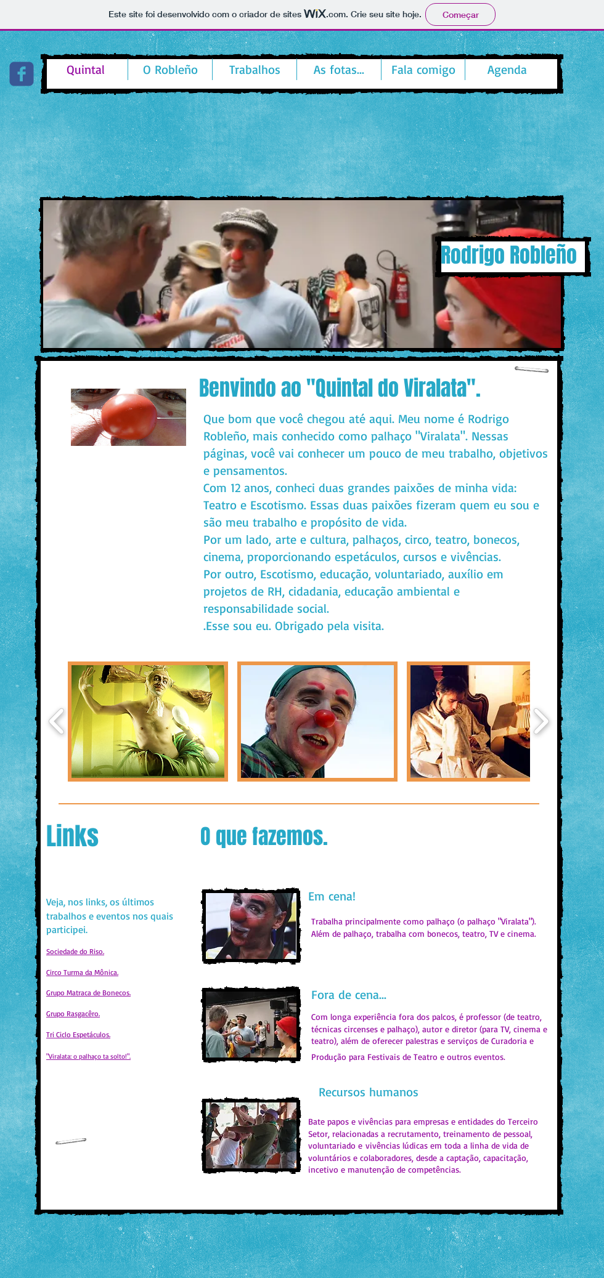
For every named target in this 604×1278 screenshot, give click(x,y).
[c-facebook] (21, 74)
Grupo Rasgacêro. (73, 1013)
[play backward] (57, 722)
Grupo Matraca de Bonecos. (88, 992)
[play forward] (541, 722)
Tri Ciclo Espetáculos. (78, 1034)
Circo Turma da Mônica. (82, 972)
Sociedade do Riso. (75, 951)
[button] (302, 274)
